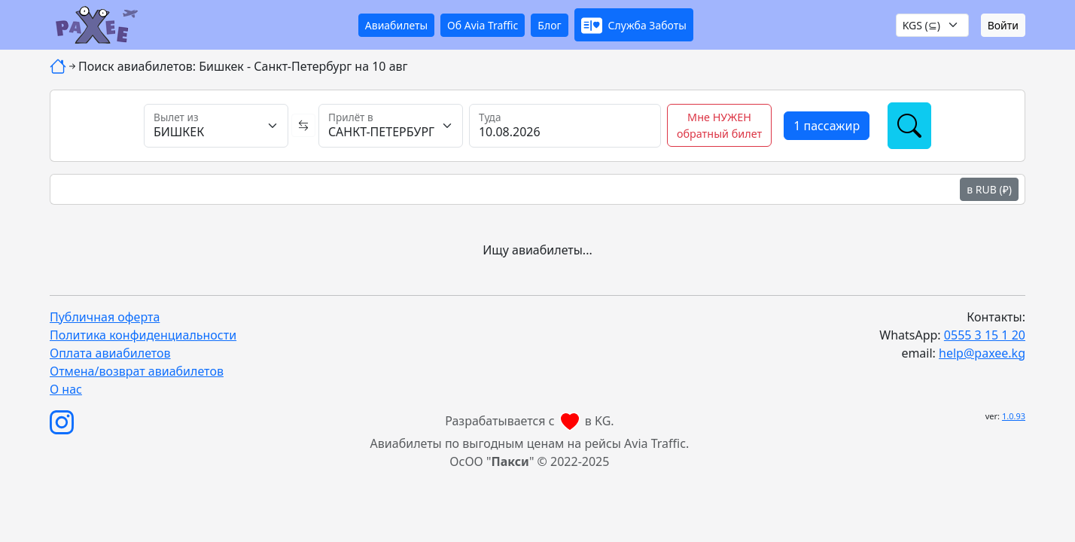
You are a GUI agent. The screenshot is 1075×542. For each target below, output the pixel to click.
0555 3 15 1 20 (984, 335)
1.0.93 (1013, 416)
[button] (633, 24)
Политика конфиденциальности (143, 335)
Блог (549, 25)
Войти (1003, 25)
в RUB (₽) (989, 189)
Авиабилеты (396, 25)
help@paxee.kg (982, 353)
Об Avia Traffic (482, 25)
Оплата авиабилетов (110, 353)
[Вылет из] (216, 126)
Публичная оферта (105, 317)
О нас (66, 389)
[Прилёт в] (390, 126)
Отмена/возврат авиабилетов (137, 371)
